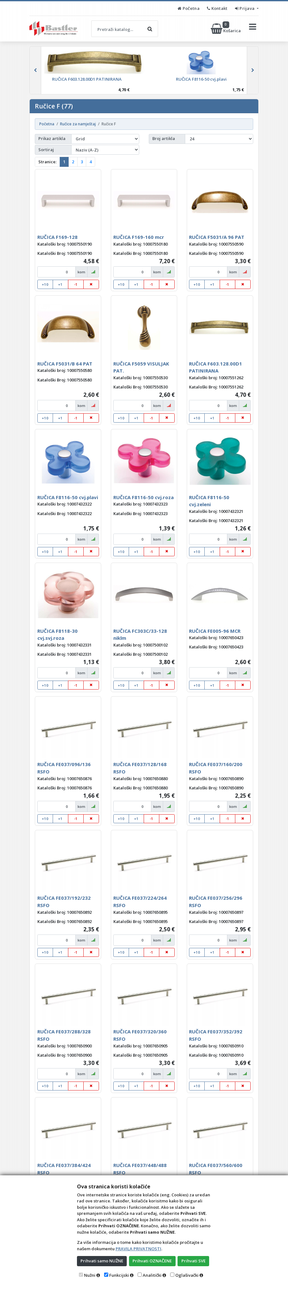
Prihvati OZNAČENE (152, 1261)
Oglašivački (187, 1275)
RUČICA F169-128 (57, 237)
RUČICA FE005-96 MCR (214, 631)
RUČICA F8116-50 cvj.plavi (67, 497)
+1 (60, 284)
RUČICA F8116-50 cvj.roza (143, 497)
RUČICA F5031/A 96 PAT (216, 237)
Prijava (245, 8)
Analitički (152, 1275)
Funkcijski (119, 1275)
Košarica (226, 29)
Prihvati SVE (193, 1261)
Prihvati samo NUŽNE (101, 1261)
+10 (45, 284)
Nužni (89, 1275)
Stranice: (47, 162)
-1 (76, 284)
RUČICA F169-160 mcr (138, 237)
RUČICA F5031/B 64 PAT (64, 363)
